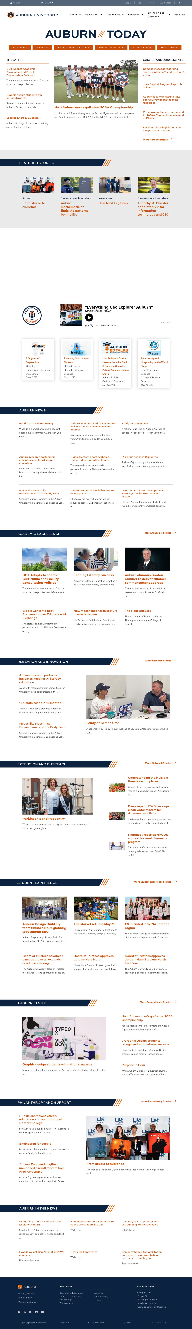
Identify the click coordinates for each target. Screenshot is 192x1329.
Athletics (179, 14)
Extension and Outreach (156, 14)
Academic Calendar (147, 1303)
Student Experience (111, 47)
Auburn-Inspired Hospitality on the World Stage (154, 362)
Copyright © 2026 (158, 1322)
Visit (140, 2)
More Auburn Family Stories (155, 1002)
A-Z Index (127, 1322)
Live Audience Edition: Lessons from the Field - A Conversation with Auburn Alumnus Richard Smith (115, 366)
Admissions (92, 14)
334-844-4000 (25, 1297)
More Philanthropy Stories (156, 1101)
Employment (66, 1303)
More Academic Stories (158, 532)
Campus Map (144, 1292)
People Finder (144, 1296)
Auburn (16, 2)
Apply (128, 2)
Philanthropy (169, 47)
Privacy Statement (96, 1322)
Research (133, 14)
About (73, 14)
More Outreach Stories (158, 763)
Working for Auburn (147, 1299)
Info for (47, 2)
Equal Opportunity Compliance (33, 1322)
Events (97, 1300)
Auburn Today (101, 1296)
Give (153, 2)
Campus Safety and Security (152, 1306)
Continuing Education (71, 1293)
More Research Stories (158, 660)
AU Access (165, 2)
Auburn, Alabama (26, 1293)
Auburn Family (142, 47)
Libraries (98, 1293)
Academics (113, 14)
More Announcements (155, 139)
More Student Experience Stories (152, 881)
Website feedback (27, 1302)
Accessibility (64, 1322)
